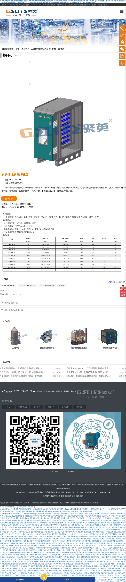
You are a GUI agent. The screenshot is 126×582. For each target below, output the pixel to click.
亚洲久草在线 (89, 545)
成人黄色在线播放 (98, 539)
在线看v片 (64, 575)
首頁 (18, 49)
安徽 (62, 496)
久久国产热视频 (12, 568)
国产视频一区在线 (60, 536)
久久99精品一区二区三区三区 (53, 573)
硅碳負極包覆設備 (39, 503)
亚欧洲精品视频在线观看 (34, 550)
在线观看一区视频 (84, 555)
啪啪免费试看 (83, 523)
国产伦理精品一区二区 (20, 548)
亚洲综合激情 (115, 523)
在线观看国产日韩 (85, 564)
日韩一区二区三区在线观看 (75, 518)
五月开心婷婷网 (29, 541)
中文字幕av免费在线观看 (62, 550)
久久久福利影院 (36, 552)
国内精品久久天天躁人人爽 (45, 566)
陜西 (70, 496)
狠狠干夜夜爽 (31, 566)
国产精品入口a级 (6, 548)
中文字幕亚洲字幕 (103, 543)
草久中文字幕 (61, 527)
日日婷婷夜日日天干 (54, 559)
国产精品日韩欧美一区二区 (69, 539)
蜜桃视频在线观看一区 (109, 573)
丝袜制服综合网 (25, 527)
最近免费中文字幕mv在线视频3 (101, 575)
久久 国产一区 (56, 541)
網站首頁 (20, 579)
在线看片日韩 (8, 532)
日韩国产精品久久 (34, 536)
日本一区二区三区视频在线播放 (50, 545)
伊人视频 (22, 566)
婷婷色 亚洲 (93, 536)
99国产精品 (104, 534)
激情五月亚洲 (12, 561)
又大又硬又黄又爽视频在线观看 (112, 527)
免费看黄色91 (51, 527)
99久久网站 (116, 518)
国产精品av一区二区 (14, 543)
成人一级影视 (67, 541)
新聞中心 (51, 407)
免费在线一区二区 (78, 552)
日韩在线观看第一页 (39, 527)
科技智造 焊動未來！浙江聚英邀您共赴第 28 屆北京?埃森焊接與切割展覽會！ (96, 372)
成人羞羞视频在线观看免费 (74, 516)
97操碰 (123, 523)
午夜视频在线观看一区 (19, 516)
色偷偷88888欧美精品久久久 (38, 516)
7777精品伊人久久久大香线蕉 (73, 543)
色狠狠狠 (76, 568)
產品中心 (25, 49)
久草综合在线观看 (70, 557)
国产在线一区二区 (99, 557)
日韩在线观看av (13, 527)
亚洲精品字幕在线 (72, 564)
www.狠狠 (3, 543)
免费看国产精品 (93, 534)
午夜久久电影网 (94, 514)
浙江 (55, 496)
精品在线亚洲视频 (119, 561)
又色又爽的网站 (105, 518)
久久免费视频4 (49, 557)
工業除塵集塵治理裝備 (40, 49)
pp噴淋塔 (15, 348)
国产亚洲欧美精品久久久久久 (102, 561)
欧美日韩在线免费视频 (13, 552)
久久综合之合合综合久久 (79, 534)
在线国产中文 (79, 561)
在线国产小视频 (107, 525)
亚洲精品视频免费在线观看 (53, 543)
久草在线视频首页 (65, 571)
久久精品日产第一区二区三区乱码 (83, 571)
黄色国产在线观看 (47, 536)
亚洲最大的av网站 (117, 566)
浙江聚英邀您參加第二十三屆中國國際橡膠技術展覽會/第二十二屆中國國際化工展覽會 (96, 368)
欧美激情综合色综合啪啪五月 (38, 520)
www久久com (104, 548)
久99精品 (25, 543)
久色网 (2, 539)
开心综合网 (49, 514)
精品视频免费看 (115, 568)
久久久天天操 (48, 550)
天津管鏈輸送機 (16, 503)
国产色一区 (110, 557)
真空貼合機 (64, 503)
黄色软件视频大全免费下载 (81, 541)
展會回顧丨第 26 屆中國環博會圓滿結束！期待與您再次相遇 (25, 376)
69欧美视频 (26, 552)
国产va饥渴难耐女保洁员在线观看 (61, 529)
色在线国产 (59, 557)
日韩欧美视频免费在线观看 (35, 571)
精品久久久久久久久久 (19, 520)
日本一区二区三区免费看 (68, 523)
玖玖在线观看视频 (53, 523)
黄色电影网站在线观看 (28, 523)
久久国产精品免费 (90, 543)
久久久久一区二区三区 (12, 545)
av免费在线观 (84, 536)
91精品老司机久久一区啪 (46, 555)
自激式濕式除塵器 (8, 285)
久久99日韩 (21, 550)
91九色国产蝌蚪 (18, 555)
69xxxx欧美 (87, 559)
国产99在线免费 (19, 539)
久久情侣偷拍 (97, 516)
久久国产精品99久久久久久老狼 (100, 529)
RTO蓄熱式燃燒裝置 (79, 348)
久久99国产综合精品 (92, 518)
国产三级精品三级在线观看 (97, 580)
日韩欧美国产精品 (16, 541)
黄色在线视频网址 (45, 539)
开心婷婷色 (10, 539)
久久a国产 (32, 529)
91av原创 (88, 561)
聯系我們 (79, 407)
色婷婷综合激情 (29, 514)
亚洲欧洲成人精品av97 (110, 516)
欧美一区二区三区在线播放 (16, 534)
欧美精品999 (71, 527)
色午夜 (58, 555)
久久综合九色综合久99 (92, 527)
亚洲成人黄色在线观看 (42, 525)
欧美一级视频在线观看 (84, 557)
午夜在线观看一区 (50, 532)
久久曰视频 (40, 514)
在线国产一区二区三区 (69, 555)
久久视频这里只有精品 (22, 559)
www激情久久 (22, 573)
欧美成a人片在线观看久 (64, 566)
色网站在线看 (93, 568)
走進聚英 (65, 407)
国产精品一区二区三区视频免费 (101, 520)
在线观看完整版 (95, 573)
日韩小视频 (87, 516)
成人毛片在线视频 (102, 577)
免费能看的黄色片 (32, 539)
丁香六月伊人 (76, 550)
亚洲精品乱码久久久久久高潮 (55, 564)
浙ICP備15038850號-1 (80, 492)
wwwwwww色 (96, 564)
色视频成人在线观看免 (104, 571)
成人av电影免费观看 (81, 529)
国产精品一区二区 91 (65, 532)
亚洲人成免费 (51, 534)
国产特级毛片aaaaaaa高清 (69, 514)
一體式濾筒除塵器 (35, 5)
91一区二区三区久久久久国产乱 (49, 575)
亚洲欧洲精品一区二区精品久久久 (31, 518)
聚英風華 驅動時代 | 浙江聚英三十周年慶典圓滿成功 (22, 368)
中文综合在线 (115, 543)
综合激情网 (103, 550)
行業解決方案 (23, 407)
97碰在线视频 (64, 548)
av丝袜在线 (95, 555)
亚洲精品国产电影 (108, 564)
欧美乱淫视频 (52, 561)
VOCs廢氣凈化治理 (47, 285)
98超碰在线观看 (103, 568)
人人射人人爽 (12, 573)
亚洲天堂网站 (113, 534)
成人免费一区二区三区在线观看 (54, 518)
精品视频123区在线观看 (93, 525)
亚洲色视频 (113, 548)
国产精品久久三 (6, 525)
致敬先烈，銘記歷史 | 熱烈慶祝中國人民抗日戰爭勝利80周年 (25, 372)
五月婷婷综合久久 (78, 525)
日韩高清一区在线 (76, 548)
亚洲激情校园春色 (51, 571)
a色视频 (115, 520)
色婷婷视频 (24, 545)
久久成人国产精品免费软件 (103, 545)
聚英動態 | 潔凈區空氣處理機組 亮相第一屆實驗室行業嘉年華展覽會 (94, 376)
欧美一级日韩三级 (12, 566)
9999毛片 (86, 573)
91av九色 (30, 534)
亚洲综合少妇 (88, 532)
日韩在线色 (107, 566)
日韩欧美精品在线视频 (108, 514)
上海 (58, 496)
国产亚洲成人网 (18, 514)
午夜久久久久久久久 (117, 552)
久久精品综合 (10, 557)
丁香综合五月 (118, 575)
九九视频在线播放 (40, 534)
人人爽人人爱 (23, 568)
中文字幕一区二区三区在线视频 (79, 575)
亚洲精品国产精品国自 (43, 541)
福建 (77, 496)
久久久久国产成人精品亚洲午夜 (72, 545)
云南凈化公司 (53, 503)
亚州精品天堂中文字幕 (101, 552)
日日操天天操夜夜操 (10, 550)
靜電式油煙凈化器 (16, 310)
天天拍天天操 (116, 529)
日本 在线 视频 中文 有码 (90, 550)
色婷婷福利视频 (14, 523)
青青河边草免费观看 (36, 543)
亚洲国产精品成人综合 (91, 548)
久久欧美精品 (34, 545)
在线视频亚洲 (120, 580)
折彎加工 (27, 503)
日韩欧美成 (83, 568)
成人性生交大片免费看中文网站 (99, 523)
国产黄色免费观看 (85, 539)
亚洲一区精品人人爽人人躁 (19, 575)
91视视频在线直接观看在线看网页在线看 (14, 564)
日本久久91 (98, 566)
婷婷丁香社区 (56, 525)
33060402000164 (104, 492)
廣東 (81, 496)
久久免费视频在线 (87, 566)
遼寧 (73, 496)
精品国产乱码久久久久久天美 (72, 559)
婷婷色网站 (80, 527)
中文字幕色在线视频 (52, 548)
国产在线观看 (20, 571)
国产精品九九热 (66, 568)
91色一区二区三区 (43, 529)
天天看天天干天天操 (35, 573)
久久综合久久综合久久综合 (73, 573)
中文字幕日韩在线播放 (36, 548)
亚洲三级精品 (33, 568)
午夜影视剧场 (10, 571)
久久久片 (95, 559)
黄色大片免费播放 (118, 536)
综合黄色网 (89, 552)
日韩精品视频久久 (63, 534)
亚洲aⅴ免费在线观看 (11, 518)
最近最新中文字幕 (105, 536)
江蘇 (66, 496)
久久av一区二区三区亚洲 (21, 532)
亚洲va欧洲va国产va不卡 (65, 561)
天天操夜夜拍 (112, 550)
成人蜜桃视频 (41, 523)
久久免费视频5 (78, 532)
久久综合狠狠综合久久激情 (58, 520)
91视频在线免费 (105, 555)
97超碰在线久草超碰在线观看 (113, 541)
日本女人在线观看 (6, 555)
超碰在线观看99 (97, 541)
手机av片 (56, 539)
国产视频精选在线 (37, 532)
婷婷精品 (56, 514)
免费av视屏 (39, 557)
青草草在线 (34, 575)
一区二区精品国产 (31, 555)
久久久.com (112, 580)
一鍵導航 (68, 579)
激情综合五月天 (119, 545)
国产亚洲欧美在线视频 (56, 516)
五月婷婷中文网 (54, 568)
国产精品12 (76, 566)
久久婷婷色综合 (84, 520)
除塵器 (61, 285)
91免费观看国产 (99, 532)
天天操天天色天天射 (24, 561)
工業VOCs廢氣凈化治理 (28, 285)
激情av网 (120, 514)
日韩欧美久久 (73, 520)
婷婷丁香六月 (44, 568)
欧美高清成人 (66, 525)
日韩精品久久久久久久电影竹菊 (23, 525)
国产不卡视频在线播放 (63, 552)
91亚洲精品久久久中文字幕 (25, 557)
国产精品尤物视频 (48, 552)
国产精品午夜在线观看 (113, 539)
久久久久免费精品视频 (36, 564)
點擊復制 (39, 492)
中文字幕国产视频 (15, 529)
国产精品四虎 (83, 514)
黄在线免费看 (110, 532)
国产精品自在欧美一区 (39, 559)
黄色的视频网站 (73, 536)
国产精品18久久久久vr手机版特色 (15, 536)
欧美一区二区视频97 (39, 561)
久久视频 (25, 529)
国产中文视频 (103, 559)
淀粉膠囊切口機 (76, 503)
